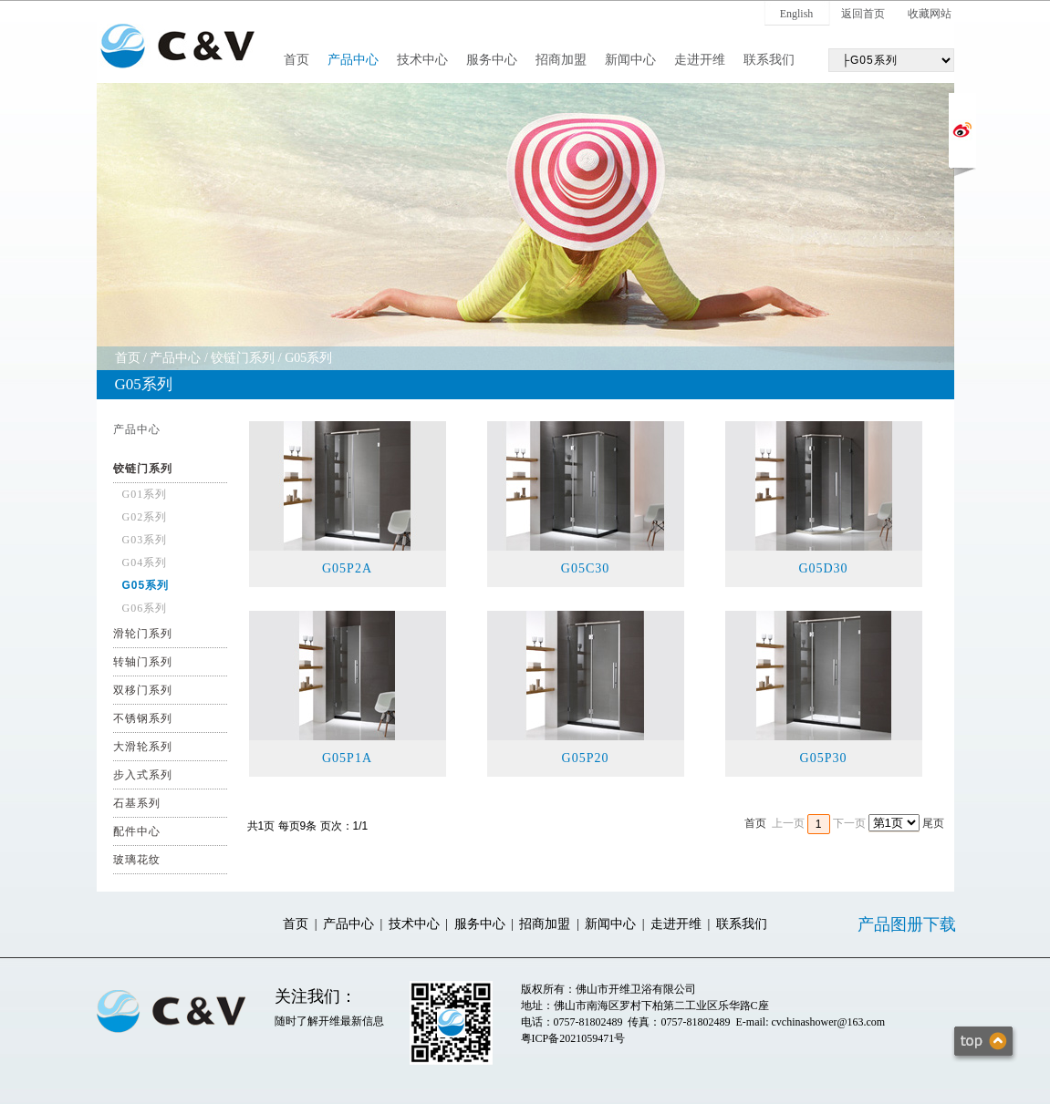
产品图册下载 (907, 924)
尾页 (933, 823)
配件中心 (137, 831)
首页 (296, 60)
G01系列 (145, 494)
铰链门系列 (243, 358)
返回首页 (863, 13)
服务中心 (491, 60)
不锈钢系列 (142, 718)
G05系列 (308, 358)
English (797, 13)
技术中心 (422, 60)
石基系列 (137, 803)
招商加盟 (561, 60)
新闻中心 (630, 60)
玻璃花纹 (137, 859)
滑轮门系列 (142, 633)
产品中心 (353, 60)
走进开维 (699, 60)
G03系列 (145, 539)
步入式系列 (142, 775)
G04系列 (145, 562)
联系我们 (769, 60)
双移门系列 (142, 690)
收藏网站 (929, 13)
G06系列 (145, 608)
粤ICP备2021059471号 (573, 1038)
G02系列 (145, 517)
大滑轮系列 (142, 746)
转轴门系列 (142, 661)
